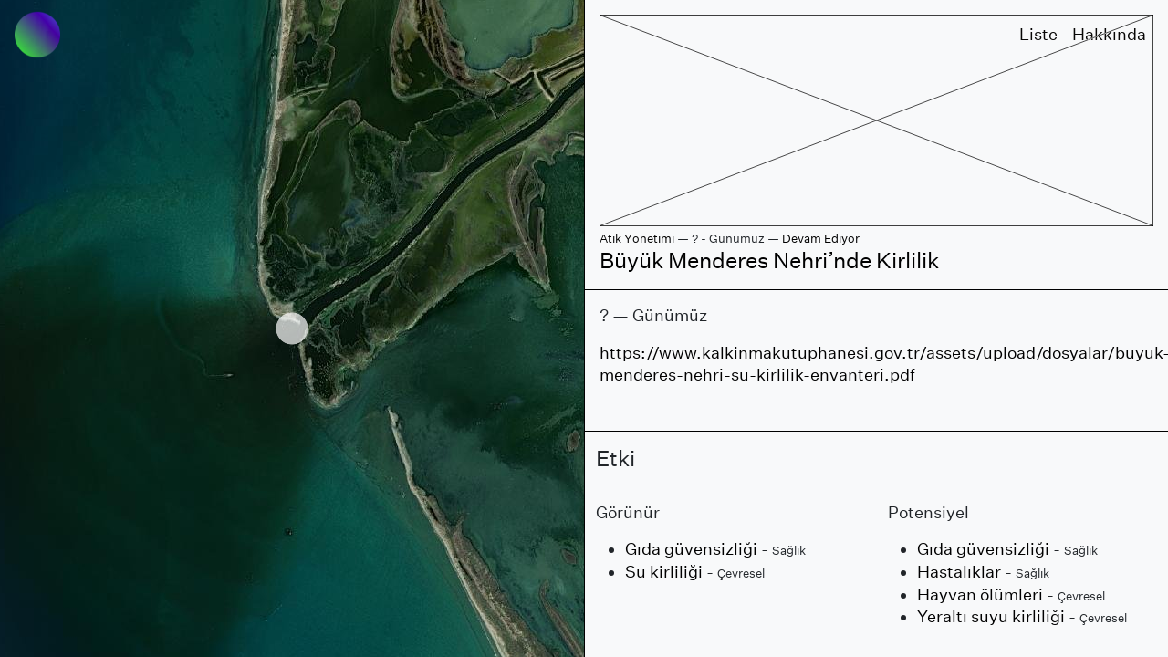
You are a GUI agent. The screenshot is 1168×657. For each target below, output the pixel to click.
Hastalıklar (959, 571)
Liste (1038, 34)
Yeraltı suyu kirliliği (991, 616)
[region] (292, 328)
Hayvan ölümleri (980, 594)
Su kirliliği (664, 571)
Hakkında (1109, 34)
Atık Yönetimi (637, 238)
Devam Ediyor (821, 238)
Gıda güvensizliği (691, 548)
